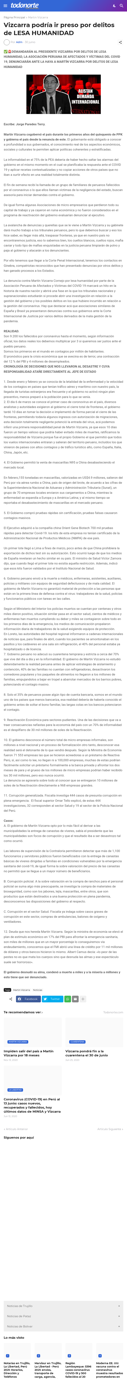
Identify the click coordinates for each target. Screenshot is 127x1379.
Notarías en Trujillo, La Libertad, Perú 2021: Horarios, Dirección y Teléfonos (17, 1370)
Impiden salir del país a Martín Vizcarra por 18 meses (29, 1053)
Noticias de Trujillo (19, 1306)
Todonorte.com (113, 1012)
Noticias (37, 990)
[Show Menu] (5, 6)
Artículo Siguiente (109, 1129)
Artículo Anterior (17, 1129)
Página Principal (14, 17)
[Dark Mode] (114, 6)
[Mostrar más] (83, 999)
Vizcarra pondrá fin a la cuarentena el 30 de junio (86, 1053)
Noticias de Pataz (19, 1316)
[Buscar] (122, 6)
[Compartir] (120, 42)
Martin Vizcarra (38, 17)
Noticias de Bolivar (20, 1326)
